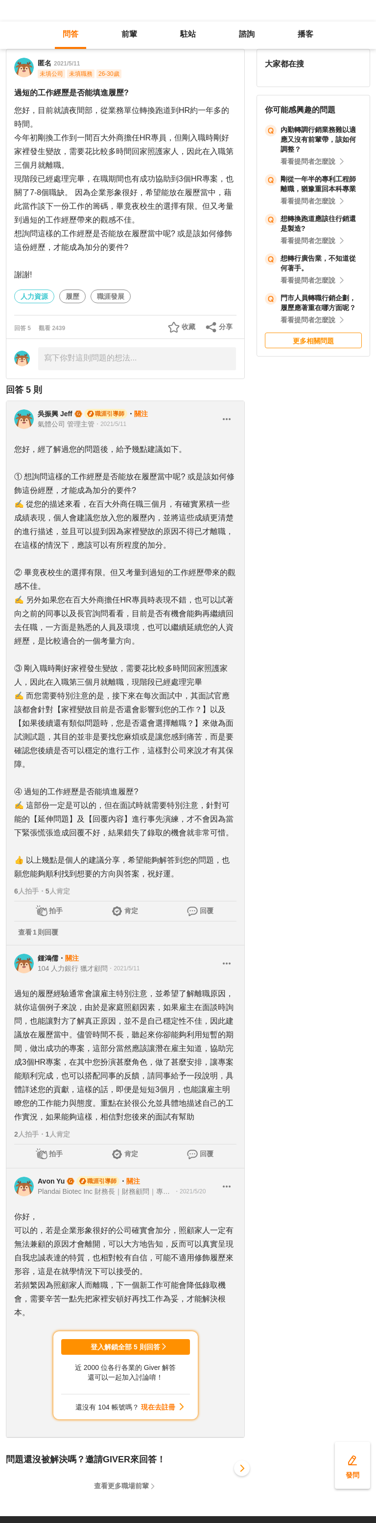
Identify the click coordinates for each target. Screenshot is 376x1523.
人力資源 (34, 296)
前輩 (129, 34)
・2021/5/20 (190, 1191)
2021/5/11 (67, 63)
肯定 (131, 911)
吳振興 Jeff (55, 414)
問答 (70, 34)
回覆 (206, 911)
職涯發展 (110, 296)
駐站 (188, 34)
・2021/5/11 (110, 424)
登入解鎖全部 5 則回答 (125, 1347)
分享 (226, 327)
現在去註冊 (158, 1407)
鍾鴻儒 (48, 958)
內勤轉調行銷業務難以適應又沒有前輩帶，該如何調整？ (318, 139)
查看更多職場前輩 (121, 1486)
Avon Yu (51, 1181)
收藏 (188, 327)
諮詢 (247, 34)
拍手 (56, 911)
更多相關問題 (313, 341)
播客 (305, 34)
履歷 (72, 296)
